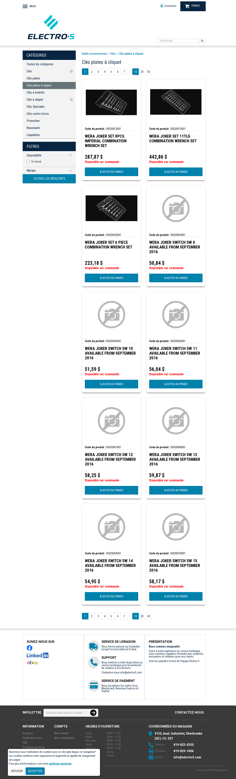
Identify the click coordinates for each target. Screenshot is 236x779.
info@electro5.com (131, 672)
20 (142, 71)
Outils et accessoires (94, 53)
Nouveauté (33, 128)
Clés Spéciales (36, 107)
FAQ (25, 742)
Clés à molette (35, 92)
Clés (29, 71)
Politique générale (34, 747)
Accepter (35, 771)
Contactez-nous (189, 712)
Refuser (17, 771)
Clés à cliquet (35, 99)
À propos (28, 733)
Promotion (33, 121)
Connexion (168, 6)
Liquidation (33, 135)
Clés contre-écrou (38, 114)
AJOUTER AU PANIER (111, 171)
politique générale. (60, 763)
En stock (36, 161)
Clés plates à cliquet (39, 85)
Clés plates (33, 78)
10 (135, 71)
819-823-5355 (184, 745)
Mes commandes (64, 737)
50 (148, 71)
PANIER (192, 6)
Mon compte (61, 733)
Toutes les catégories (40, 64)
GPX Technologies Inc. (217, 770)
